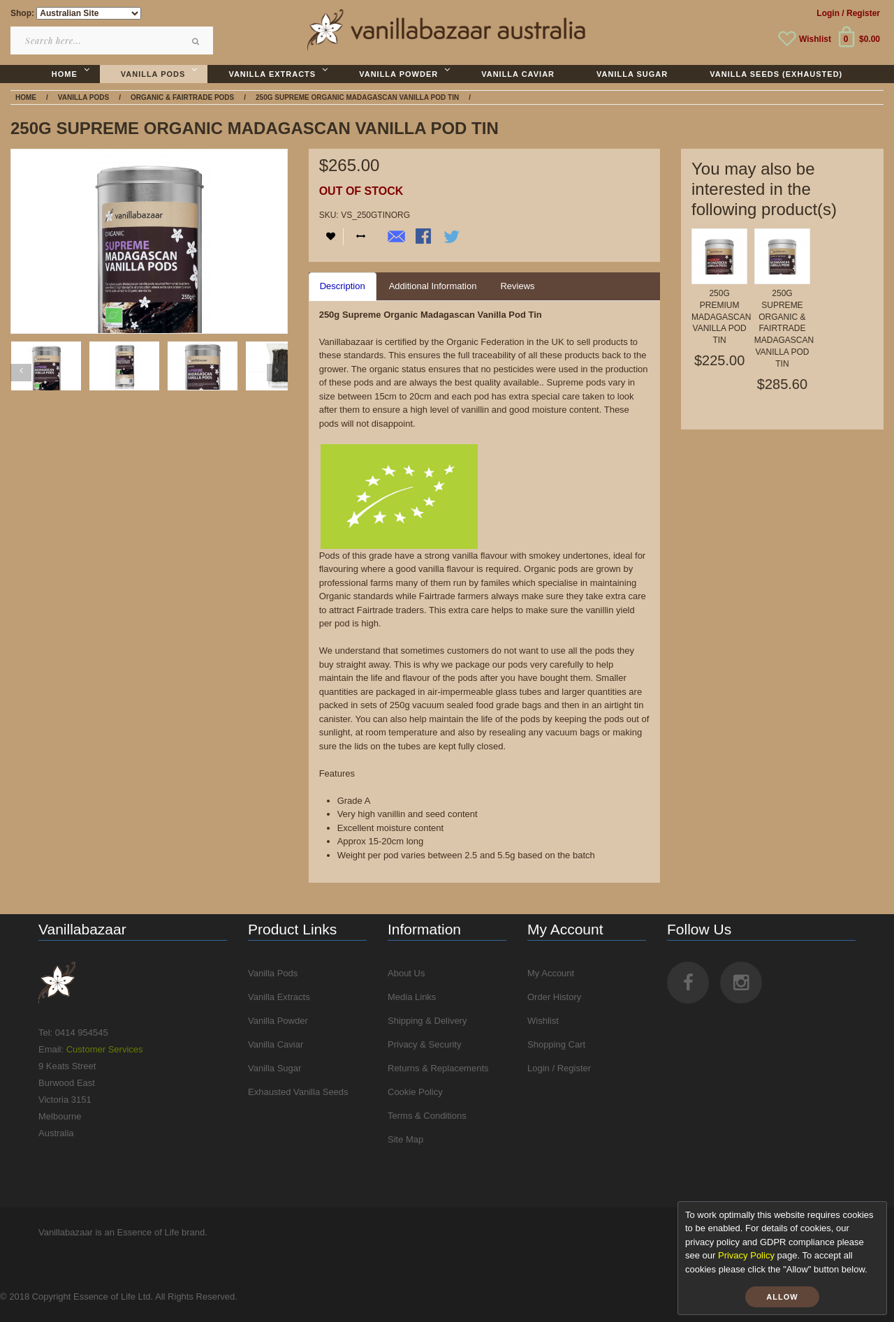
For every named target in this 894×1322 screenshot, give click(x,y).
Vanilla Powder (278, 1020)
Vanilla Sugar (274, 1068)
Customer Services (104, 1049)
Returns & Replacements (438, 1068)
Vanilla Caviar (275, 1044)
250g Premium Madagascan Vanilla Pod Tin (721, 316)
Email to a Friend (397, 237)
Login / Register (559, 1068)
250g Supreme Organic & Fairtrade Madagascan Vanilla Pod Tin (784, 328)
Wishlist (815, 39)
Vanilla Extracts (279, 997)
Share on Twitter (453, 237)
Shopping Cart (556, 1044)
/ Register (861, 13)
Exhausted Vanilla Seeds (298, 1092)
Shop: (22, 13)
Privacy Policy (746, 1255)
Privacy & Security (424, 1044)
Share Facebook (425, 237)
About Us (406, 973)
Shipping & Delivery (427, 1020)
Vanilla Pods (273, 973)
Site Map (405, 1139)
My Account (550, 973)
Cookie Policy (415, 1092)
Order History (554, 997)
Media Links (412, 997)
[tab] (342, 286)
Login (828, 13)
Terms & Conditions (427, 1115)
